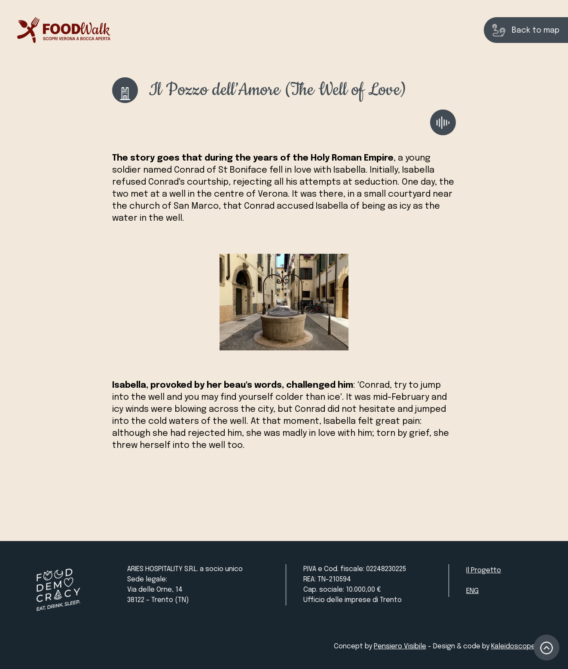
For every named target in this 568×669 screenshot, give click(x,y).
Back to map (525, 30)
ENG (472, 591)
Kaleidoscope (513, 646)
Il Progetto (483, 570)
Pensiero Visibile (400, 646)
